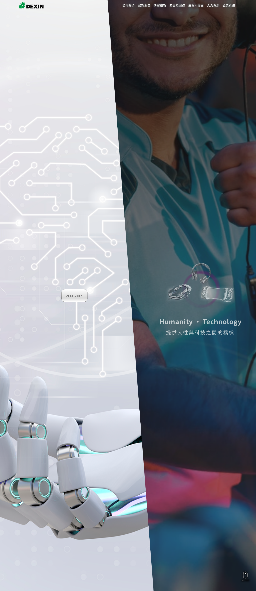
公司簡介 (128, 5)
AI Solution (74, 58)
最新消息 (144, 5)
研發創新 (160, 5)
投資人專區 (196, 5)
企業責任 (229, 5)
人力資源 (213, 5)
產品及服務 (177, 5)
